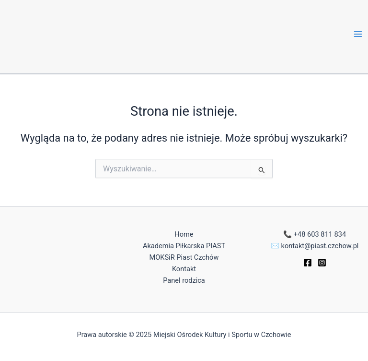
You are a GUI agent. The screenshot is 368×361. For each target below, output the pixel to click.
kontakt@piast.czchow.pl (320, 245)
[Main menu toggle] (358, 34)
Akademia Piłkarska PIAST (184, 245)
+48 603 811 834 (320, 234)
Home (183, 234)
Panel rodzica (184, 280)
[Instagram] (322, 262)
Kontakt (184, 269)
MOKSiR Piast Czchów (184, 257)
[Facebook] (307, 262)
